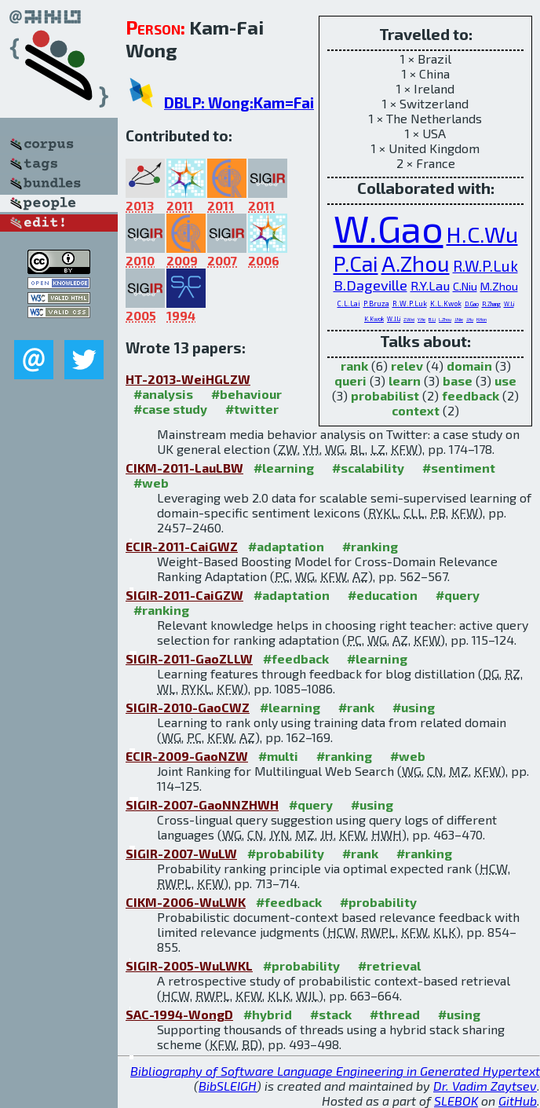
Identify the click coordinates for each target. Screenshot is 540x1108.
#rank (356, 707)
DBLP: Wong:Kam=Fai (239, 102)
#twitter (252, 408)
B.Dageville (370, 285)
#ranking (370, 546)
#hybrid (267, 1014)
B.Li (432, 319)
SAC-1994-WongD (179, 1014)
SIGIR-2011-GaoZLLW (189, 658)
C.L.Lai (349, 303)
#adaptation (286, 546)
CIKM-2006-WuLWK (186, 901)
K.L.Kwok (446, 303)
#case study (170, 408)
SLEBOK (456, 1100)
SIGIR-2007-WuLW (181, 853)
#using (413, 707)
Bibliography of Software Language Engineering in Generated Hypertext (335, 1070)
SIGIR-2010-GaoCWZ (188, 707)
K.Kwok (374, 319)
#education (383, 594)
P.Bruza (376, 303)
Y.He (421, 319)
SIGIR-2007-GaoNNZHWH (202, 804)
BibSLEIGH (228, 1085)
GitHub (517, 1100)
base (457, 380)
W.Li (509, 304)
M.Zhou (499, 286)
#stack (331, 1014)
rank (354, 365)
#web (151, 482)
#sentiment (458, 467)
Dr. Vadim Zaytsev (485, 1085)
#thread (395, 1014)
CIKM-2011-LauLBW (184, 467)
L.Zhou (445, 319)
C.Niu (465, 286)
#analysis (163, 393)
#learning (284, 467)
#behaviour (246, 393)
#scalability (368, 467)
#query (458, 594)
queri (350, 380)
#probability (285, 853)
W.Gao (388, 227)
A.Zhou (415, 263)
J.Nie (458, 319)
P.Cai (356, 263)
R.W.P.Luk (485, 265)
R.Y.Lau (430, 285)
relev (407, 365)
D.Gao (472, 304)
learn (405, 380)
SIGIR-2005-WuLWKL (189, 965)
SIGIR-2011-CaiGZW (184, 594)
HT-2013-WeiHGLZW (188, 378)
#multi (278, 755)
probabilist (385, 395)
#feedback (296, 658)
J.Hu (469, 319)
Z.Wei (408, 319)
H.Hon (481, 319)
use (505, 380)
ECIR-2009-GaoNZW (187, 755)
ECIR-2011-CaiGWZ (182, 546)
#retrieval (389, 965)
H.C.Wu (482, 233)
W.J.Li (393, 319)
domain (469, 365)
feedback (470, 395)
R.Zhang (491, 304)
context (416, 410)
